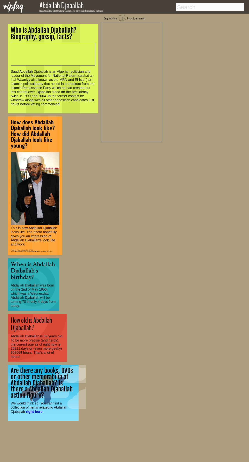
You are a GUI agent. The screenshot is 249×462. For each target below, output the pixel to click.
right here (34, 412)
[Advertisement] (131, 81)
